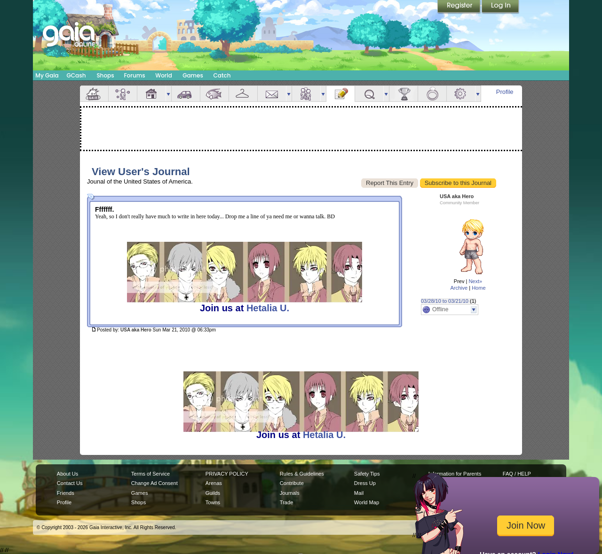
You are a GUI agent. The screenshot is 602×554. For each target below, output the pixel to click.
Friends (306, 93)
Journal (340, 93)
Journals (290, 493)
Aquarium (214, 93)
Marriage (432, 93)
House (151, 93)
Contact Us (70, 483)
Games (192, 75)
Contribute (292, 483)
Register (459, 7)
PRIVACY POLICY (227, 474)
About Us (67, 474)
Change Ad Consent (154, 483)
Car (186, 93)
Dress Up (365, 483)
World (163, 75)
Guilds (213, 493)
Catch (222, 75)
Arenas (214, 483)
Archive (458, 288)
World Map (366, 502)
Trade (286, 502)
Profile (505, 91)
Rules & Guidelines (302, 474)
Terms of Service (150, 474)
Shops (105, 75)
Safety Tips (367, 474)
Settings (461, 93)
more (168, 93)
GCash (76, 75)
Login (500, 7)
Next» (475, 281)
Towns (213, 502)
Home (478, 288)
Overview (94, 93)
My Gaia (46, 75)
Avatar (123, 93)
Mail (272, 93)
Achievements (403, 93)
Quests (369, 93)
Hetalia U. (267, 308)
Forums (134, 75)
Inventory (243, 93)
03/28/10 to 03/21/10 (444, 301)
